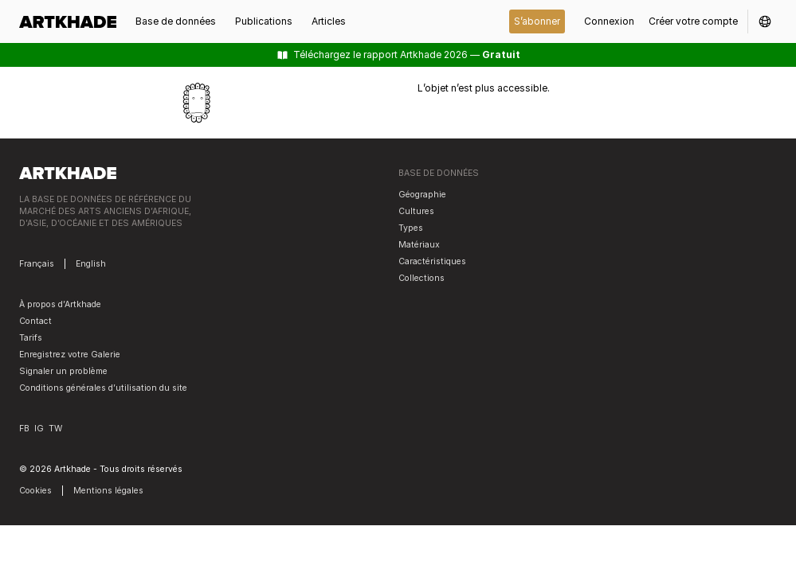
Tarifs (30, 338)
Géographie (422, 194)
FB (24, 428)
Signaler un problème (63, 371)
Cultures (416, 211)
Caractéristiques (432, 261)
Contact (35, 321)
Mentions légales (108, 490)
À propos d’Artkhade (60, 304)
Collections (421, 278)
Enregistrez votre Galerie (69, 354)
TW (55, 428)
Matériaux (419, 245)
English (91, 264)
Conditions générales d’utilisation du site (103, 388)
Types (410, 228)
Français (36, 264)
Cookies (35, 490)
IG (39, 428)
